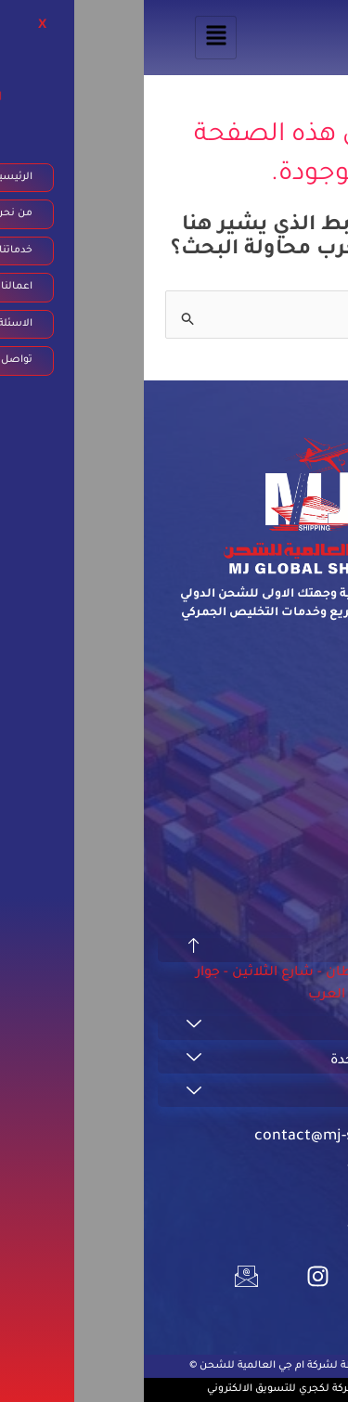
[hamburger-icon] (72, 37)
